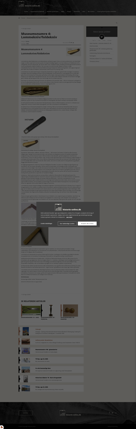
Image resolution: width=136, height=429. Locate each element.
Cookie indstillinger (46, 223)
